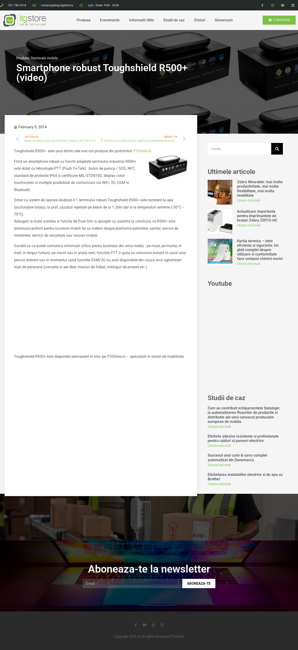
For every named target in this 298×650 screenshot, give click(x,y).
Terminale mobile (44, 58)
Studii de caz (174, 20)
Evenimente (110, 20)
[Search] (277, 149)
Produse (84, 20)
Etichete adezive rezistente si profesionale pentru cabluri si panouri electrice (243, 438)
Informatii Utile (141, 20)
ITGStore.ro (142, 151)
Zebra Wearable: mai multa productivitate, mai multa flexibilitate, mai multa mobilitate (260, 189)
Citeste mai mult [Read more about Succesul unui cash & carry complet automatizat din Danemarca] (219, 465)
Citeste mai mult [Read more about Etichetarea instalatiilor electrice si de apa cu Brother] (219, 484)
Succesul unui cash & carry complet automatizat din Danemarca (237, 457)
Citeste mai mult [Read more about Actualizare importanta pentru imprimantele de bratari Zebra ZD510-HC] (248, 225)
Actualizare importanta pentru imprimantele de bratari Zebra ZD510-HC (257, 215)
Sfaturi (199, 20)
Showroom (224, 20)
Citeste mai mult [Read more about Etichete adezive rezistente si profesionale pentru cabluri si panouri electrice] (219, 446)
